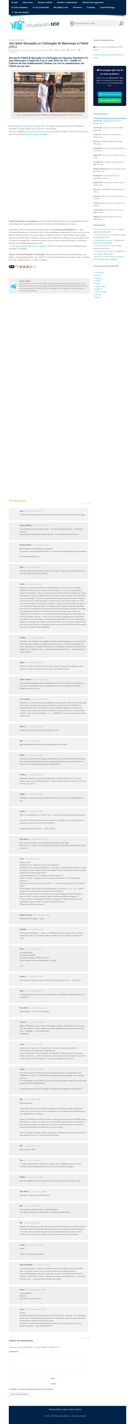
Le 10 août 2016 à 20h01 (41, 545)
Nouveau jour (98, 257)
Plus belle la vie (61, 7)
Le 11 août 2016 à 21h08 (34, 811)
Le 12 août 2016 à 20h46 (34, 1069)
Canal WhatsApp (107, 7)
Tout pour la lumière (115, 257)
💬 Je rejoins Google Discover (109, 100)
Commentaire (13, 1351)
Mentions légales (55, 1409)
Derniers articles (45, 2)
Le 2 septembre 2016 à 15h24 (35, 1309)
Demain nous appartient (93, 2)
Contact (65, 1409)
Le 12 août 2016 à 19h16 (33, 949)
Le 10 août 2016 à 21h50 (35, 638)
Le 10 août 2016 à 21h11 (33, 567)
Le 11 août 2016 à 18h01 (40, 699)
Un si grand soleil (41, 7)
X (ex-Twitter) (99, 272)
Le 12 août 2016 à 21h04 (32, 1146)
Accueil (14, 2)
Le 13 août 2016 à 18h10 (34, 1245)
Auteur (71, 1409)
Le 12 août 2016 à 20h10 (38, 1008)
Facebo (97, 275)
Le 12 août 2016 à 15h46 (42, 915)
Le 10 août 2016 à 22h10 (34, 662)
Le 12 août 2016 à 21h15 (32, 1160)
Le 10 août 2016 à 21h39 (34, 584)
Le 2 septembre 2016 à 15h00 (35, 1290)
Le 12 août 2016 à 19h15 (36, 929)
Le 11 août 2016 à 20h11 (35, 794)
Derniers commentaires (67, 2)
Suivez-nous (27, 2)
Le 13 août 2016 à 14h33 (32, 1223)
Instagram (98, 278)
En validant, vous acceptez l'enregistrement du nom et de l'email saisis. (31, 1389)
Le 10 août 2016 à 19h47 (33, 511)
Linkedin (98, 294)
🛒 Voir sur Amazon (20, 12)
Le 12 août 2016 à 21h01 (32, 1099)
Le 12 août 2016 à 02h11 (33, 859)
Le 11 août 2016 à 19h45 (35, 775)
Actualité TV (22, 40)
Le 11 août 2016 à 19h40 (34, 755)
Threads (97, 281)
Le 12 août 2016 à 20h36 (34, 1044)
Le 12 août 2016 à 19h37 (35, 976)
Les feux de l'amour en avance (103, 251)
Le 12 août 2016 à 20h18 (36, 1022)
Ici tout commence (19, 7)
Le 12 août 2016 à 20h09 (33, 991)
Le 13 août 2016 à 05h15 (35, 1177)
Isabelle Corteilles (59, 50)
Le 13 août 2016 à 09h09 (38, 1191)
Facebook (91, 7)
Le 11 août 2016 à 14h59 (40, 679)
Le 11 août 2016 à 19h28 (35, 726)
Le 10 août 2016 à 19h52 (41, 525)
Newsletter (77, 7)
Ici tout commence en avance (103, 240)
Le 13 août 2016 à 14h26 (32, 1206)
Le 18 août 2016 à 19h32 (42, 1265)
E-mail (53, 1384)
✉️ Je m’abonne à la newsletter (110, 94)
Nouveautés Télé (13, 40)
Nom (53, 1378)
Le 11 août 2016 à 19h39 (32, 741)
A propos (78, 1409)
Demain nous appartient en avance (105, 229)
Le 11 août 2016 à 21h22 (38, 839)
